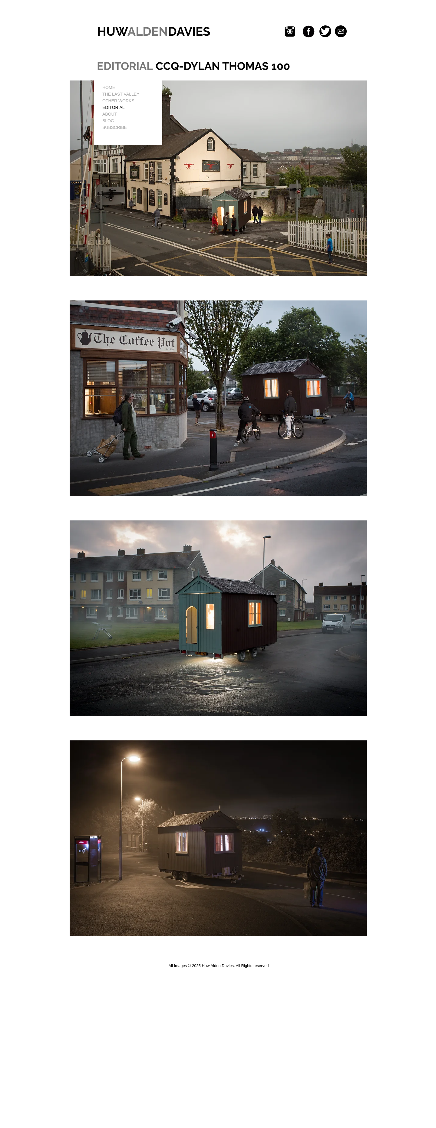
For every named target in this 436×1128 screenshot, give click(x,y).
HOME (108, 87)
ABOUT (109, 114)
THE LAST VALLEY (120, 94)
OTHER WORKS (118, 100)
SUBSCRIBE (114, 127)
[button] (218, 178)
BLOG (108, 120)
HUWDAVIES (152, 31)
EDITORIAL (113, 107)
